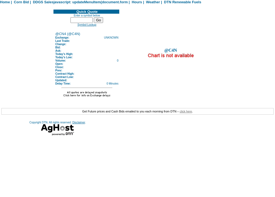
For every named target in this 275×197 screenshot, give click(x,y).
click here (186, 111)
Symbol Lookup (86, 24)
